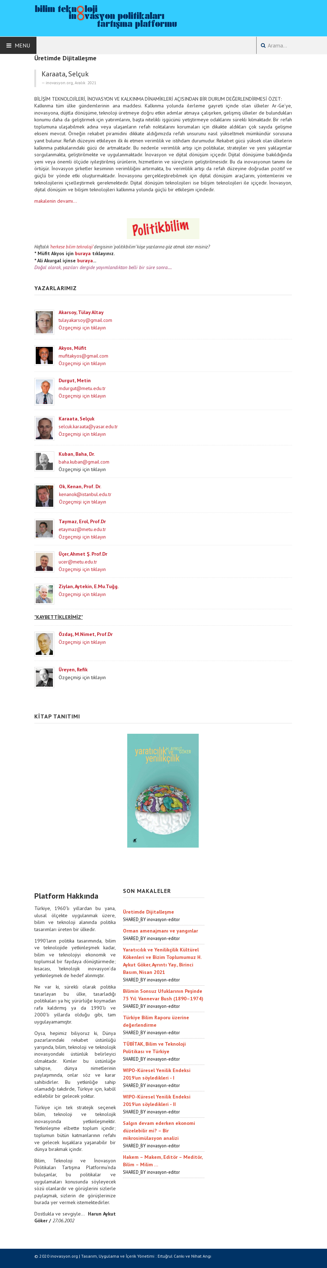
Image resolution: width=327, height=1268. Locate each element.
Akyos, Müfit (72, 348)
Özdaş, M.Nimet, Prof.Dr (86, 634)
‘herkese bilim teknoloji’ (71, 247)
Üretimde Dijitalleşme (148, 912)
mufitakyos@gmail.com (83, 356)
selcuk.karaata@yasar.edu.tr (88, 426)
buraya (83, 253)
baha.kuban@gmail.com (84, 462)
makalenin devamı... (55, 201)
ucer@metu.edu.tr (78, 562)
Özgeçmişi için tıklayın (82, 327)
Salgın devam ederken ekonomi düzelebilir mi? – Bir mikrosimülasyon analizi (159, 1130)
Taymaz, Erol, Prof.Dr (82, 521)
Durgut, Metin (75, 380)
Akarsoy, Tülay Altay (81, 312)
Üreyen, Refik (73, 669)
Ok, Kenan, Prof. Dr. (80, 486)
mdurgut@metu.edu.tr (82, 388)
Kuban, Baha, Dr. (77, 454)
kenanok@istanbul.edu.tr (85, 494)
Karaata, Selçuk (76, 418)
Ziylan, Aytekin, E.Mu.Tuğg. (89, 586)
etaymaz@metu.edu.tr (82, 529)
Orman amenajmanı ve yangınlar (160, 931)
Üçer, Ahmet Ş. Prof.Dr (83, 554)
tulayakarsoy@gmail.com (85, 320)
